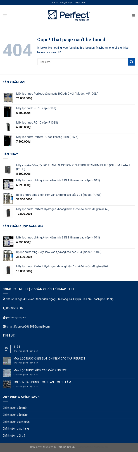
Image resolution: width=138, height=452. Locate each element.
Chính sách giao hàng (16, 428)
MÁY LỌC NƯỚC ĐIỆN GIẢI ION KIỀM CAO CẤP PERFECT (49, 358)
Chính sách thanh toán (16, 421)
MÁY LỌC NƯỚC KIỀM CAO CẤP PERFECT (39, 370)
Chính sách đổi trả (14, 435)
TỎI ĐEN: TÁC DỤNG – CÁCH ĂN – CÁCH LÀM (42, 382)
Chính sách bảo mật (15, 407)
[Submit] (131, 61)
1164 (16, 346)
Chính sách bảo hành (15, 414)
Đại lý (55, 2)
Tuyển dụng (80, 2)
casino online (93, 447)
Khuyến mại (66, 2)
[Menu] (5, 15)
